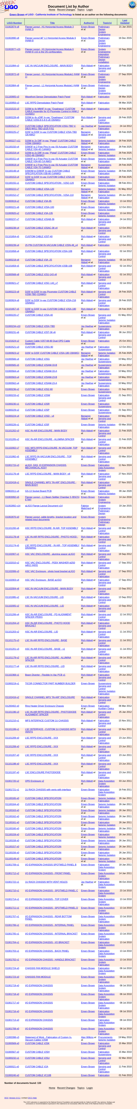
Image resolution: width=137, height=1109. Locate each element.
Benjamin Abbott (86, 133)
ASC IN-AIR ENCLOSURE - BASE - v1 (45, 649)
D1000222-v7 (12, 189)
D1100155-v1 (12, 183)
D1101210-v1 (12, 720)
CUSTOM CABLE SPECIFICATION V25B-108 (48, 266)
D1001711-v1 (12, 908)
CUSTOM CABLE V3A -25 (38, 260)
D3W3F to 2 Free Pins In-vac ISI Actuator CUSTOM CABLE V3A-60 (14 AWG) (51, 160)
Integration (103, 54)
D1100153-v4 (12, 177)
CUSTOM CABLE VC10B (38, 1075)
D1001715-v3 (12, 465)
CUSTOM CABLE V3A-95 (38, 201)
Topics (80, 9)
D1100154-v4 (12, 153)
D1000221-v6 (12, 207)
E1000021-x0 (12, 1066)
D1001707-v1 (12, 916)
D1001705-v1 (12, 934)
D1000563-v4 (12, 377)
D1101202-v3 (12, 430)
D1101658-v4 (12, 251)
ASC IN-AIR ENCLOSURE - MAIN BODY (46, 430)
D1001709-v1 (12, 864)
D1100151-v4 (12, 159)
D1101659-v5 (12, 266)
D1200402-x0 (12, 706)
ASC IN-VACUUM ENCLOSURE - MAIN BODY (49, 588)
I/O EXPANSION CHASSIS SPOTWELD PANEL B (50, 864)
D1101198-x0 (12, 764)
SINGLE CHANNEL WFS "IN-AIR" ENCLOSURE (50, 697)
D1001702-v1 (12, 959)
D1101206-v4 (12, 614)
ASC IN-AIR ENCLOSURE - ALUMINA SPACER (49, 439)
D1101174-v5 (12, 545)
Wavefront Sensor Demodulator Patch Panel (47, 96)
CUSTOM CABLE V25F (37, 424)
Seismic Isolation (106, 141)
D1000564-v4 (12, 371)
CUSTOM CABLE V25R (37, 404)
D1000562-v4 (12, 383)
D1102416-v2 (12, 697)
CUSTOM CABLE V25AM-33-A (41, 371)
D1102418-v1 (12, 482)
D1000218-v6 (12, 260)
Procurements (105, 1037)
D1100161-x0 (12, 822)
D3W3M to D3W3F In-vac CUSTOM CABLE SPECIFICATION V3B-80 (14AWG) (47, 172)
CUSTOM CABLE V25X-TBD (40, 326)
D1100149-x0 (12, 858)
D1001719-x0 (12, 985)
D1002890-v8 (12, 38)
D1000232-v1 (12, 1058)
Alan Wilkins (87, 1037)
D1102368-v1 (12, 675)
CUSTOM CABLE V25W (37, 395)
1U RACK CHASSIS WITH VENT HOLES (46, 882)
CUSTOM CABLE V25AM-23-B (41, 377)
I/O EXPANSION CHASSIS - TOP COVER (46, 899)
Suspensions (104, 126)
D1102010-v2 (12, 562)
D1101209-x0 (12, 738)
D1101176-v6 (12, 474)
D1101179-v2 (12, 657)
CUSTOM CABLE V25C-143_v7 (41, 283)
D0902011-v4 (12, 491)
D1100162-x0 (12, 816)
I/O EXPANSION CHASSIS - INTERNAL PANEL (49, 925)
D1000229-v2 (12, 410)
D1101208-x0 (12, 746)
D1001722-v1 (12, 882)
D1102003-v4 (12, 580)
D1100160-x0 (12, 828)
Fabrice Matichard (86, 507)
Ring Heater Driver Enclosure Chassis (44, 706)
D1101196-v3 (12, 712)
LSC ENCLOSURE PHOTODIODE (43, 772)
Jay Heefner (87, 126)
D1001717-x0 (12, 1003)
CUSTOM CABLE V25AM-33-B (41, 365)
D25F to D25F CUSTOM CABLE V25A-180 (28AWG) (52, 353)
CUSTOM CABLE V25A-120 (39, 189)
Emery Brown (17, 14)
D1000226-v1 (12, 424)
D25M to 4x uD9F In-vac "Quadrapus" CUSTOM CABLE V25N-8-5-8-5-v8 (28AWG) (49, 118)
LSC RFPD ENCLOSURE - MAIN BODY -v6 (47, 474)
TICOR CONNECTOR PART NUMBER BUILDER (50, 683)
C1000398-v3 (12, 1037)
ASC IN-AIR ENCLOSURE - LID (41, 632)
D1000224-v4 (12, 416)
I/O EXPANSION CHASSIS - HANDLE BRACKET (50, 959)
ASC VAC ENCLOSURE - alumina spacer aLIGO (50, 554)
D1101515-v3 (12, 109)
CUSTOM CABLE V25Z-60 (39, 389)
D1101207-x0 (12, 755)
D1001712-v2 (12, 873)
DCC (6, 1098)
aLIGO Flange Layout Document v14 (44, 506)
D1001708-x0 (12, 1028)
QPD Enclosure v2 (34, 781)
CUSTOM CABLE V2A (36, 1066)
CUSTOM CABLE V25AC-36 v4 (41, 228)
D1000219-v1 (12, 683)
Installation (103, 62)
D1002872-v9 (12, 74)
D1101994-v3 (12, 65)
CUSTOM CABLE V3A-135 (39, 213)
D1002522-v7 (12, 126)
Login (89, 9)
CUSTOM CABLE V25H (37, 1052)
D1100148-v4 (12, 171)
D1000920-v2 (12, 213)
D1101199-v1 (12, 729)
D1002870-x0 (12, 517)
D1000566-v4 (12, 359)
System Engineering (104, 33)
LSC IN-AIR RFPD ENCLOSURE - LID (45, 666)
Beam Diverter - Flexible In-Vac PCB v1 (45, 675)
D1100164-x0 (12, 804)
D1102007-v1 (12, 554)
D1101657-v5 (12, 309)
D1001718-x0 (12, 994)
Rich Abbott (87, 65)
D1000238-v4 (12, 228)
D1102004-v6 (12, 588)
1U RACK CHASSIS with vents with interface (48, 789)
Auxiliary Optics (106, 708)
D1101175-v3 (12, 640)
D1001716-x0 (12, 1011)
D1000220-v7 (12, 315)
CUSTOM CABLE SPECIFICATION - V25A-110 (49, 195)
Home (52, 9)
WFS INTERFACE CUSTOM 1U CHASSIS (47, 720)
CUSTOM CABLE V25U (37, 1058)
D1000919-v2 (12, 201)
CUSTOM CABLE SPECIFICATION (43, 798)
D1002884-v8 (12, 85)
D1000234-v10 (12, 326)
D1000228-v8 (12, 117)
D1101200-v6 (12, 528)
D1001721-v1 (12, 789)
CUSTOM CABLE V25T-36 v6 (40, 332)
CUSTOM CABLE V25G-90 (39, 347)
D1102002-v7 (12, 448)
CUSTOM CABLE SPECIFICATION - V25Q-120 (49, 183)
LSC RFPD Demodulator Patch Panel (44, 103)
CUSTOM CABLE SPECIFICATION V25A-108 (48, 251)
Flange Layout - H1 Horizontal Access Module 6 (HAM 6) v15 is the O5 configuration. (49, 50)
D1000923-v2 (12, 353)
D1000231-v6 (12, 332)
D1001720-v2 (12, 781)
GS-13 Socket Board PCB (38, 491)
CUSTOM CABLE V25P (37, 410)
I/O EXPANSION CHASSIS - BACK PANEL (47, 951)
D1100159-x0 (12, 834)
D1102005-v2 (12, 606)
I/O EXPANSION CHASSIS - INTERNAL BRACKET (51, 934)
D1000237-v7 (12, 219)
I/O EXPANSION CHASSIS (39, 985)
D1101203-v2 (12, 632)
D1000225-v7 (12, 132)
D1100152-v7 (12, 195)
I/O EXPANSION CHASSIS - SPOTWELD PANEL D (51, 908)
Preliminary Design (104, 28)
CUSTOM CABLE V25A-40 (39, 315)
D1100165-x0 (12, 798)
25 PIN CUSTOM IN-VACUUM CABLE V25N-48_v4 (51, 245)
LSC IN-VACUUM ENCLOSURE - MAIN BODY (49, 65)
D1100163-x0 (12, 810)
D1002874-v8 (12, 27)
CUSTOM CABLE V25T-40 (39, 236)
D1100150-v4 (12, 147)
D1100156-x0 (12, 852)
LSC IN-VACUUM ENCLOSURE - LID (44, 597)
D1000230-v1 (12, 404)
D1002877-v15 (12, 49)
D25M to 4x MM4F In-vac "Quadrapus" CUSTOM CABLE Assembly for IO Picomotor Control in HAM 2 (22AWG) (52, 111)
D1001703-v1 (12, 951)
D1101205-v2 (12, 439)
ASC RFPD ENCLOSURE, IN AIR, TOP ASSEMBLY (51, 528)
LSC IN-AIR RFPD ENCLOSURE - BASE (46, 640)
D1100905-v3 (12, 96)
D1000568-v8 (12, 274)
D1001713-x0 (12, 1020)
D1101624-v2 (12, 341)
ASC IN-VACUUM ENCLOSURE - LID (44, 606)
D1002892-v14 (12, 506)
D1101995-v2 (12, 597)
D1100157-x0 (12, 846)
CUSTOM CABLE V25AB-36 (39, 219)
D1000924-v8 (12, 300)
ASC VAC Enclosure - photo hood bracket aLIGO (50, 571)
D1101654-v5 (12, 236)
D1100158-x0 (12, 840)
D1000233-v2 (12, 395)
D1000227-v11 (12, 141)
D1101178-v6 (12, 537)
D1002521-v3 (12, 347)
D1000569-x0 (12, 1043)
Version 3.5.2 (14, 1098)
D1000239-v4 (12, 245)
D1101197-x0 (12, 772)
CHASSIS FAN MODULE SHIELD (42, 968)
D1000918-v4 (12, 165)
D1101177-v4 (12, 666)
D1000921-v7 (12, 283)
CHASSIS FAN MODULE (38, 977)
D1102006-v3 (12, 571)
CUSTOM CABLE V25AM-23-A (41, 383)
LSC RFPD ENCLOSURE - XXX (41, 738)
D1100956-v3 (12, 103)
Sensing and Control (104, 69)
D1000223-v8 (12, 292)
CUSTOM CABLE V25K (37, 1043)
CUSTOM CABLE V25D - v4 (39, 416)
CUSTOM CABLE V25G (37, 359)
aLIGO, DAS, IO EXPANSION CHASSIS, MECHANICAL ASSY (46, 466)
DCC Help (32, 1098)
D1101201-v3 (12, 649)
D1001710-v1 (12, 890)
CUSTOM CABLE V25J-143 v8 (41, 274)
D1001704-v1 (12, 942)
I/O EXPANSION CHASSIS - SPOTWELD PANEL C (51, 890)
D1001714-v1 (12, 899)
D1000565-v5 (12, 365)
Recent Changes (66, 9)
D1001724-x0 (12, 968)
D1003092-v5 (12, 497)
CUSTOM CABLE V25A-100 (39, 207)
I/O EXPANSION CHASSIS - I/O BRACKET (47, 942)
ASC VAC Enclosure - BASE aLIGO (43, 580)
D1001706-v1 (12, 925)
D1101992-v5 (12, 456)
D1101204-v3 (12, 623)
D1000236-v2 (12, 389)
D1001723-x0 (12, 977)
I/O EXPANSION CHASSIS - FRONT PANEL (48, 873)
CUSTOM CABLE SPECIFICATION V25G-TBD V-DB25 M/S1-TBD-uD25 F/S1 (50, 127)
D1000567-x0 (12, 1052)
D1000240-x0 (12, 1075)
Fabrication (103, 65)
